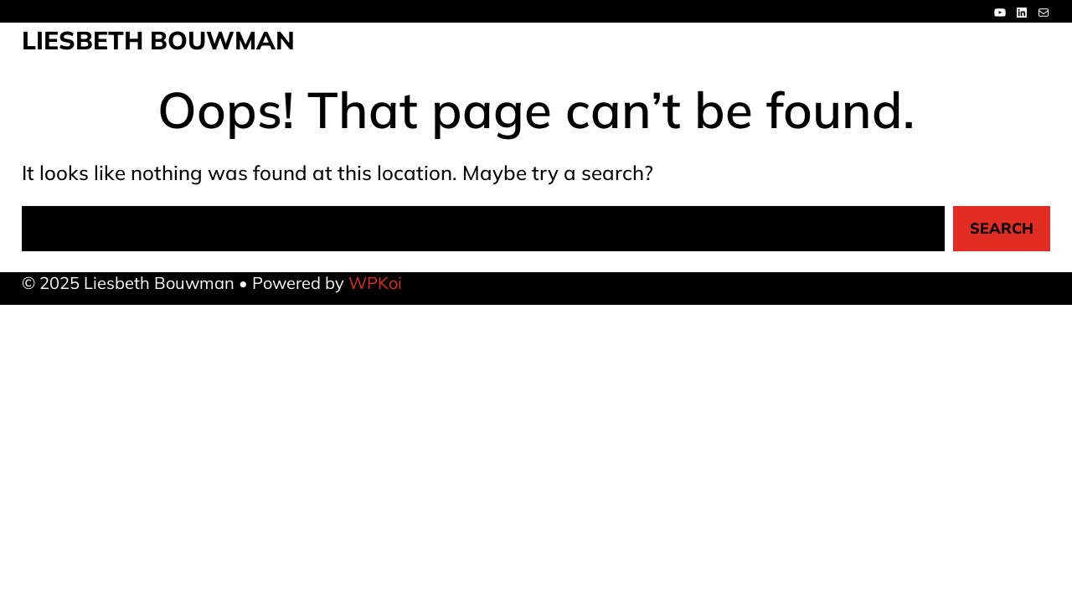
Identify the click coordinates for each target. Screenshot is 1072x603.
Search (1001, 228)
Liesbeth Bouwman (158, 40)
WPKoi (375, 282)
